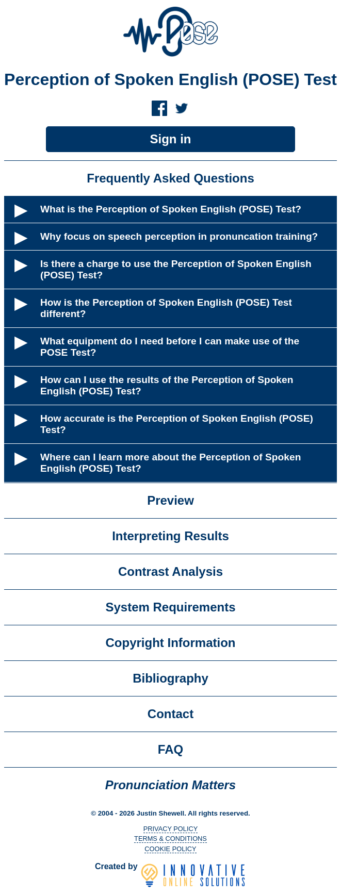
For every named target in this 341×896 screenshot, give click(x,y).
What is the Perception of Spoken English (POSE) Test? (170, 209)
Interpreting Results (170, 536)
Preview (170, 500)
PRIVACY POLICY (170, 829)
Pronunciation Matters (170, 785)
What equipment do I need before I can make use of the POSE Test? (169, 347)
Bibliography (170, 678)
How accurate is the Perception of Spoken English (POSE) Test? (176, 424)
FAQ (170, 749)
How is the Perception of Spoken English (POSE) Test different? (166, 308)
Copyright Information (171, 643)
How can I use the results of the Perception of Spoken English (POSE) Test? (166, 385)
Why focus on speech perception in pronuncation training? (179, 236)
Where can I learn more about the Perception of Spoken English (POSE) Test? (170, 463)
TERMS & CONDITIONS (170, 838)
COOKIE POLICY (170, 849)
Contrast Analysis (170, 571)
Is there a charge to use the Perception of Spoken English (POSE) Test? (176, 269)
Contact (170, 714)
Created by (170, 866)
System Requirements (170, 607)
